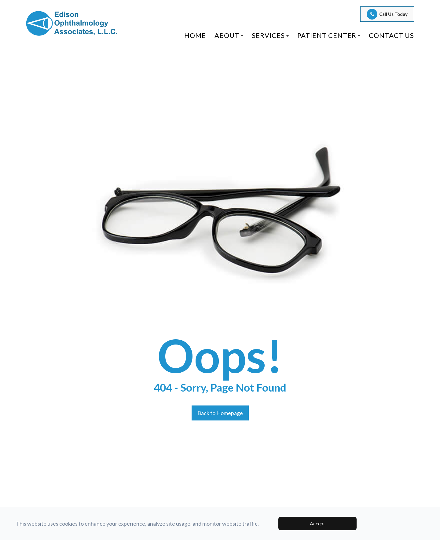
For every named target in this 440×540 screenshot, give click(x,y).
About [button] (229, 35)
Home (195, 35)
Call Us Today (393, 14)
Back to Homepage (220, 412)
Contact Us (391, 35)
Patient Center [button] (328, 35)
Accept (317, 523)
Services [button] (270, 35)
